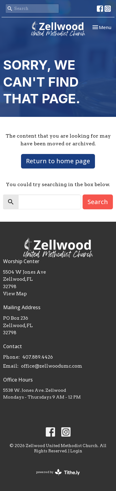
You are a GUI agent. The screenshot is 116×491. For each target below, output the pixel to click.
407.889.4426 (37, 357)
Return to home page (58, 161)
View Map (15, 294)
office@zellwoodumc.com (51, 366)
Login (76, 451)
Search (98, 202)
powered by (58, 472)
